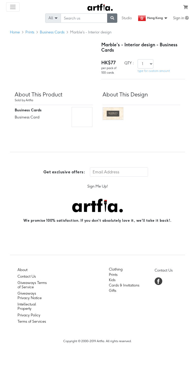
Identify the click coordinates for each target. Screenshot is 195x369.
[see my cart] (185, 7)
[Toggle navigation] (13, 7)
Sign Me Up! (97, 186)
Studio (127, 18)
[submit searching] (112, 18)
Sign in (181, 18)
